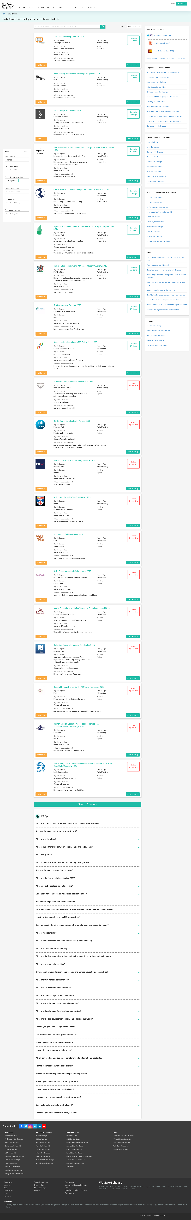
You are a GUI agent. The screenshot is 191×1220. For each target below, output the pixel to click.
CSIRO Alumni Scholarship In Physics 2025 (72, 421)
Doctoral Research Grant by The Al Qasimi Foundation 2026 (79, 687)
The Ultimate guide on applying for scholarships (164, 270)
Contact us (7, 1196)
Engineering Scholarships (13, 1146)
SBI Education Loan (73, 1139)
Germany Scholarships (155, 152)
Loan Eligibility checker (120, 1149)
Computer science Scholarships (158, 241)
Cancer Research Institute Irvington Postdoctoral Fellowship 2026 (82, 189)
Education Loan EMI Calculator (123, 1136)
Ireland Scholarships (154, 166)
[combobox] (17, 159)
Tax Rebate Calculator (120, 1146)
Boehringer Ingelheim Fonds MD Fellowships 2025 (75, 342)
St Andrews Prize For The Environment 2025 (72, 497)
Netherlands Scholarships (156, 181)
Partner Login (69, 1182)
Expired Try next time (133, 384)
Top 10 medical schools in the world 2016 (161, 290)
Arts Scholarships (11, 1136)
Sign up (181, 4)
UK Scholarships (153, 147)
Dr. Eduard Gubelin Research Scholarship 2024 (73, 382)
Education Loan (46, 7)
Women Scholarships (154, 326)
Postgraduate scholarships (14, 1174)
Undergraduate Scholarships (14, 1156)
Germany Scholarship (43, 1142)
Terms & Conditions (41, 1182)
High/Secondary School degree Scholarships (163, 72)
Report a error (70, 1193)
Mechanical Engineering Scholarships (160, 212)
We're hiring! (8, 1182)
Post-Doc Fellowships (12, 1167)
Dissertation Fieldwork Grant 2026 (68, 534)
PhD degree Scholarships (156, 102)
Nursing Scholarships (154, 202)
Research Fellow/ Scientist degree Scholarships (164, 121)
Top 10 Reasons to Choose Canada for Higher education (167, 305)
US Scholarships (41, 1136)
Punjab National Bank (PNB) (160, 51)
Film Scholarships (153, 217)
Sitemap (37, 1191)
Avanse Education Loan (74, 1146)
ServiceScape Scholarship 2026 (67, 110)
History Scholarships (154, 236)
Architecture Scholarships (14, 1139)
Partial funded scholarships (156, 340)
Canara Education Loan (74, 1149)
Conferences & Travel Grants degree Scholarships (164, 116)
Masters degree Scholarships (157, 82)
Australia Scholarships (155, 157)
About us (7, 1185)
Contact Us (77, 7)
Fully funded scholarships (156, 335)
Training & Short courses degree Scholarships (163, 111)
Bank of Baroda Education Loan (77, 1142)
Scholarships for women (13, 1170)
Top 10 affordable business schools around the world (166, 295)
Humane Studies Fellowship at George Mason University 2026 (80, 266)
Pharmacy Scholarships (155, 222)
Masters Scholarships (12, 1160)
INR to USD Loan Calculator (122, 1139)
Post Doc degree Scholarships (158, 106)
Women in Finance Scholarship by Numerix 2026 (74, 460)
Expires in (133, 39)
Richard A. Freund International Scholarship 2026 (74, 645)
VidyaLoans (70, 1167)
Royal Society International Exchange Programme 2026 (77, 74)
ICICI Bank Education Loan (75, 1163)
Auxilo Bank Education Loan (75, 1160)
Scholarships (26, 7)
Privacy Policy (39, 1185)
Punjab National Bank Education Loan (79, 1156)
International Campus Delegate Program (76, 1186)
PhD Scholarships (11, 1163)
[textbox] (18, 169)
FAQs (5, 1194)
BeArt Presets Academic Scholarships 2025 (72, 571)
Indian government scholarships (158, 331)
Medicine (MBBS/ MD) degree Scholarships (162, 97)
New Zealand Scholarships (156, 176)
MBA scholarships (11, 1153)
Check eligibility (132, 65)
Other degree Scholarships (156, 126)
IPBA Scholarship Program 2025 (67, 305)
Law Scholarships (153, 231)
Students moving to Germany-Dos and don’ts (163, 310)
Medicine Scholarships (155, 227)
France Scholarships (154, 171)
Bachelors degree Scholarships (158, 77)
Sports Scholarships (154, 197)
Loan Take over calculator (121, 1142)
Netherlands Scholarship (44, 1163)
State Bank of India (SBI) (159, 36)
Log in (172, 4)
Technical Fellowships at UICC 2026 (69, 37)
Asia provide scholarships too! (158, 265)
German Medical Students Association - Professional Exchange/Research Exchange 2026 (76, 725)
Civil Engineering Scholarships (157, 207)
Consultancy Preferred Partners (76, 1190)
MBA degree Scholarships (156, 87)
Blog (62, 7)
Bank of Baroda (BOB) (158, 43)
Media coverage (40, 1188)
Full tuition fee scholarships (157, 345)
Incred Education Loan (74, 1153)
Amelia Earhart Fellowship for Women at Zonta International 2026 (82, 608)
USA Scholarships (153, 142)
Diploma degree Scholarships (157, 92)
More (91, 7)
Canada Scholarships (154, 162)
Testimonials (8, 1191)
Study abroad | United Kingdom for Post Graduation (165, 300)
